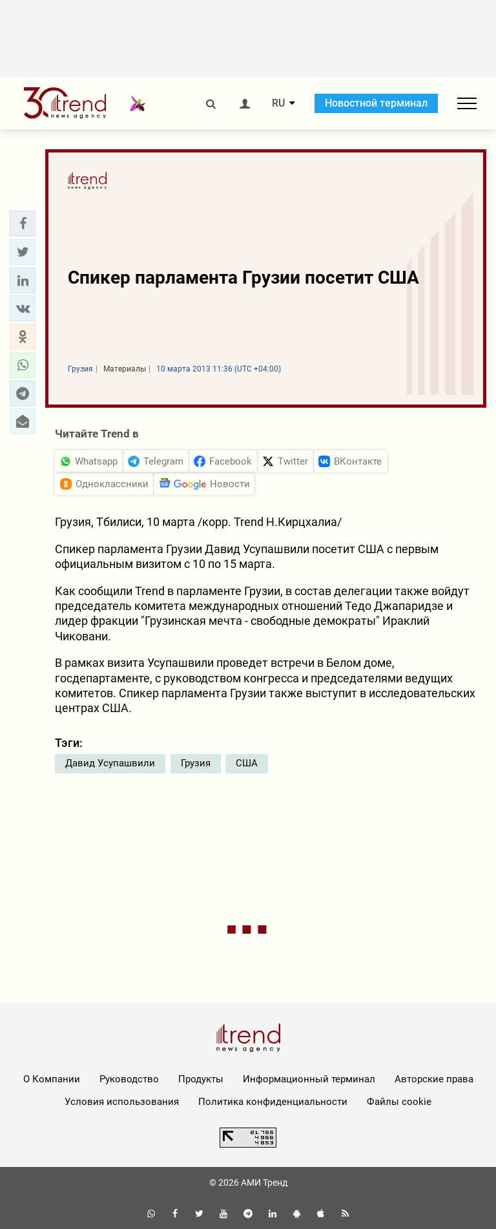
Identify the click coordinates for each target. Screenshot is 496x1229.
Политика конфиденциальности (272, 1102)
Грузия (196, 763)
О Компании (51, 1079)
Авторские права (434, 1079)
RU (278, 103)
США (247, 763)
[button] (23, 223)
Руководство (129, 1079)
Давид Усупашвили (110, 763)
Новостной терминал (376, 103)
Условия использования (122, 1102)
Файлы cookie (399, 1102)
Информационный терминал (309, 1079)
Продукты (200, 1079)
